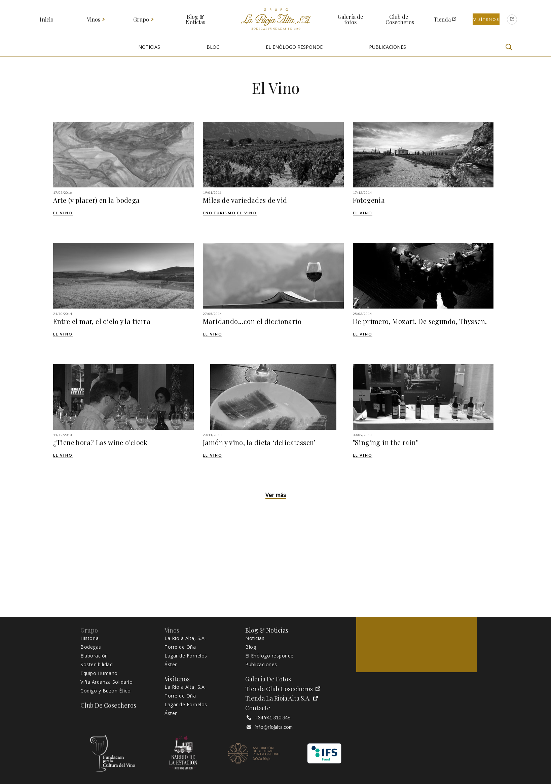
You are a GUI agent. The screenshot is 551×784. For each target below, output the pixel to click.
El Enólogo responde (269, 655)
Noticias (254, 638)
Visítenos (486, 19)
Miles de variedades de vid (245, 200)
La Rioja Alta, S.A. (185, 638)
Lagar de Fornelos (185, 655)
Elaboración (94, 655)
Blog (250, 647)
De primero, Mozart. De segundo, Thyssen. (420, 321)
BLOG (213, 47)
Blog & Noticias (195, 19)
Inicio (46, 19)
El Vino (63, 213)
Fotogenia (369, 200)
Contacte (257, 708)
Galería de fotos (350, 19)
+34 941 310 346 (268, 717)
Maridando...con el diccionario (252, 321)
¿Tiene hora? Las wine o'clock (100, 442)
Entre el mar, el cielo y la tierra (102, 321)
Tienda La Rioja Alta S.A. (281, 698)
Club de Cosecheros (398, 19)
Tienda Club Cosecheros (282, 688)
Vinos (94, 19)
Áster (170, 664)
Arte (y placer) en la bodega (96, 200)
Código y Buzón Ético (105, 690)
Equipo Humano (99, 673)
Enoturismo (219, 213)
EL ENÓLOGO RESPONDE (294, 47)
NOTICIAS (149, 47)
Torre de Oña (180, 647)
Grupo (141, 19)
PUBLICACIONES (387, 47)
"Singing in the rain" (385, 442)
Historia (89, 638)
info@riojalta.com (270, 727)
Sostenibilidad (96, 664)
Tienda (442, 19)
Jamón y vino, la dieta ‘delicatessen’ (259, 442)
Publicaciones (261, 664)
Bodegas (90, 647)
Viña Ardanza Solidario (106, 682)
